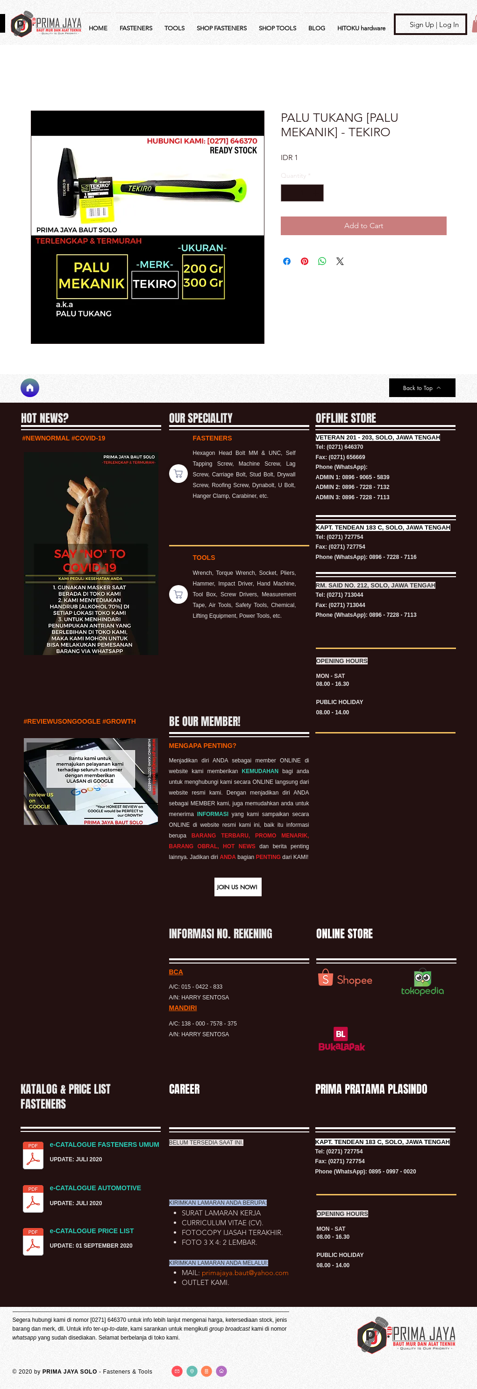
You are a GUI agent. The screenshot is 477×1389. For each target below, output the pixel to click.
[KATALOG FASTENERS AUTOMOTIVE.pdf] (33, 1200)
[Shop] (178, 473)
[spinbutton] (302, 193)
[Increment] (316, 193)
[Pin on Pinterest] (304, 261)
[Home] (30, 387)
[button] (238, 887)
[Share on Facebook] (286, 261)
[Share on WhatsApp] (322, 261)
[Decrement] (288, 193)
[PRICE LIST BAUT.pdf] (33, 1243)
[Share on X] (340, 261)
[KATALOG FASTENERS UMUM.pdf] (33, 1156)
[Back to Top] (422, 387)
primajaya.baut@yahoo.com (245, 1272)
